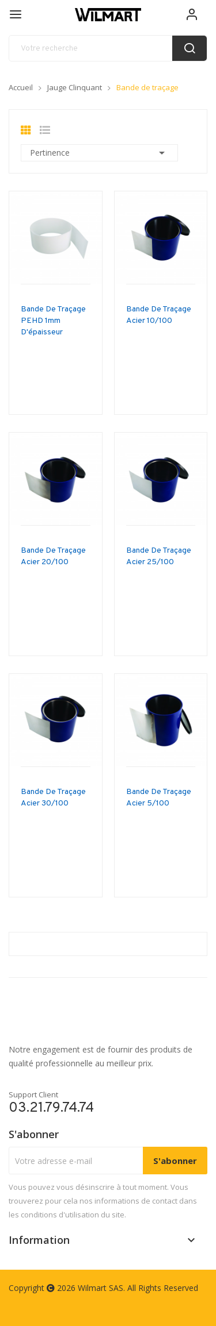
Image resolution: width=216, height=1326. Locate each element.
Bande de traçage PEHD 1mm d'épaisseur (53, 320)
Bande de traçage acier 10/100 (158, 315)
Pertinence (99, 153)
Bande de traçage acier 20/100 (53, 556)
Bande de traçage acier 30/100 (53, 797)
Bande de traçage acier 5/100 (158, 797)
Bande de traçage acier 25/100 (158, 556)
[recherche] (108, 48)
